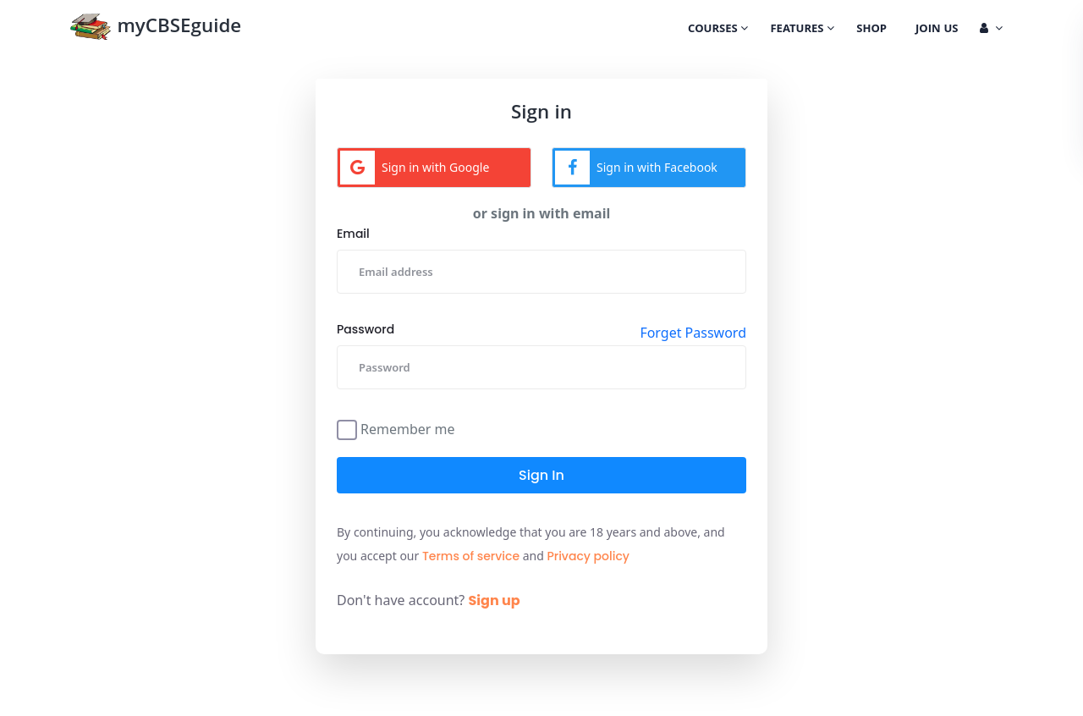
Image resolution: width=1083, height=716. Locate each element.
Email (353, 233)
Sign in (541, 475)
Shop (871, 29)
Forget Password (693, 332)
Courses (718, 29)
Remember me (407, 428)
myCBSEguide (155, 28)
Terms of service (471, 556)
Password (365, 329)
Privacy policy (588, 556)
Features (802, 29)
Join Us (936, 29)
